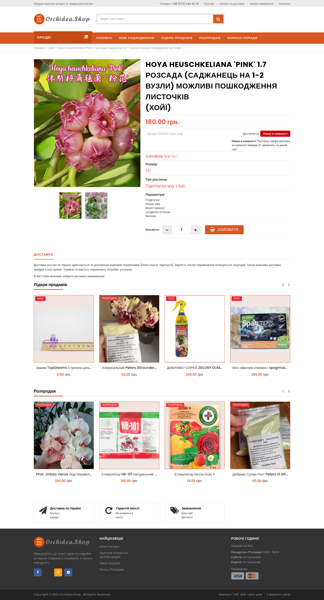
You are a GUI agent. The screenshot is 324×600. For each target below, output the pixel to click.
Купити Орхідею (110, 546)
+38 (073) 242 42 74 (185, 4)
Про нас (209, 4)
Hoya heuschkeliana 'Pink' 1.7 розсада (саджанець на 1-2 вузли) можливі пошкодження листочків (119, 48)
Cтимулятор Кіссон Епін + (194, 474)
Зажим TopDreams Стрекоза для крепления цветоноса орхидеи (65, 367)
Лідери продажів (110, 563)
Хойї (51, 48)
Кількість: (153, 229)
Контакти (284, 4)
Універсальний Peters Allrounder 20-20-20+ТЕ (130, 367)
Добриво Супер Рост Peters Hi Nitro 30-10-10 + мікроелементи (261, 474)
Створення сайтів (278, 594)
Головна (39, 48)
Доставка (43, 254)
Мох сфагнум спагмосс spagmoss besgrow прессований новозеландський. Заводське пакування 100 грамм (261, 367)
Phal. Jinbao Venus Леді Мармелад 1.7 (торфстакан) (65, 474)
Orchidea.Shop (70, 594)
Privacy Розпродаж (112, 569)
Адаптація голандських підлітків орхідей (114, 555)
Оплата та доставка (232, 4)
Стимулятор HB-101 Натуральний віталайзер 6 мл (130, 474)
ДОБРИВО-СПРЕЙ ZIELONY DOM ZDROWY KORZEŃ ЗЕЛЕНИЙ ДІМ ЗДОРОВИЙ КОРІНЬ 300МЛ (196, 367)
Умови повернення (261, 4)
